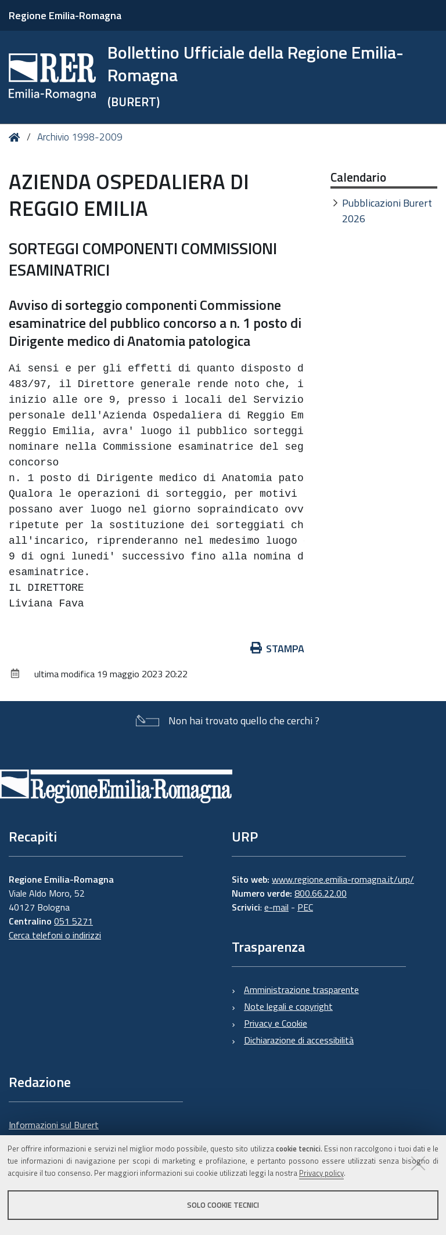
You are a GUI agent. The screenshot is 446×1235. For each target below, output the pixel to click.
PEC (305, 907)
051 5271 (73, 921)
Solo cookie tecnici (223, 1205)
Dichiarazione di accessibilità (299, 1040)
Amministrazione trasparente (301, 989)
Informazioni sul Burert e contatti (54, 1132)
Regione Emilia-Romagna (65, 15)
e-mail (276, 907)
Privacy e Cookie (275, 1023)
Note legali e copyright (288, 1006)
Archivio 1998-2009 (80, 137)
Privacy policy (321, 1173)
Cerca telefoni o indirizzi (55, 935)
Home (16, 137)
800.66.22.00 (320, 893)
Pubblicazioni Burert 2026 (387, 210)
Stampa (277, 648)
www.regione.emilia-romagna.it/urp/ (343, 879)
